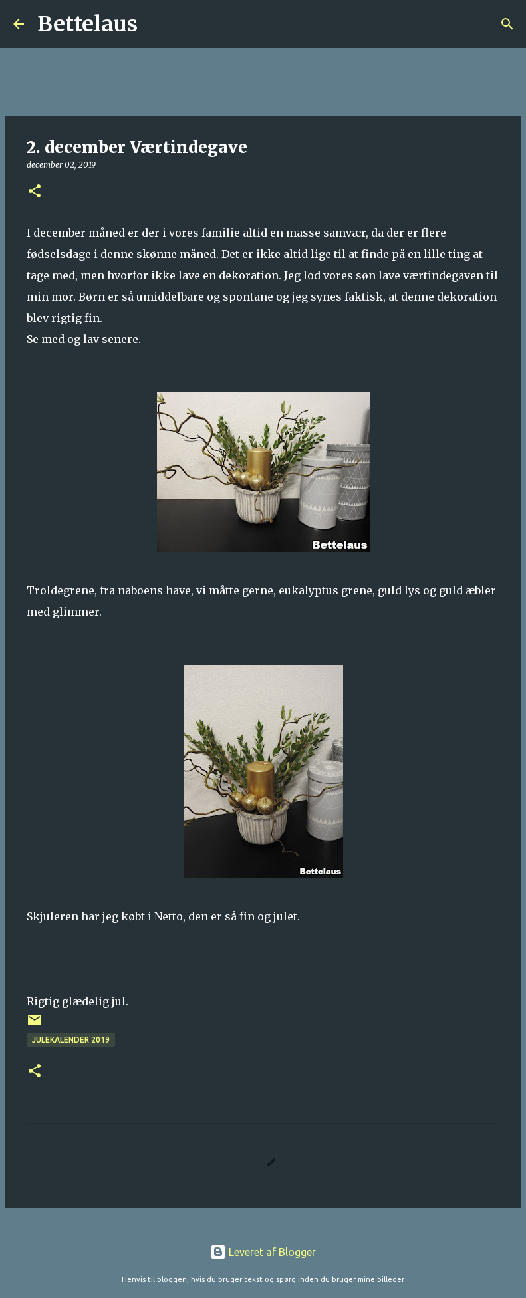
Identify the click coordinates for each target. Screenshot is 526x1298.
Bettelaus (87, 24)
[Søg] (156, 24)
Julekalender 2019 (71, 1039)
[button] (35, 192)
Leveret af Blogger (263, 1252)
